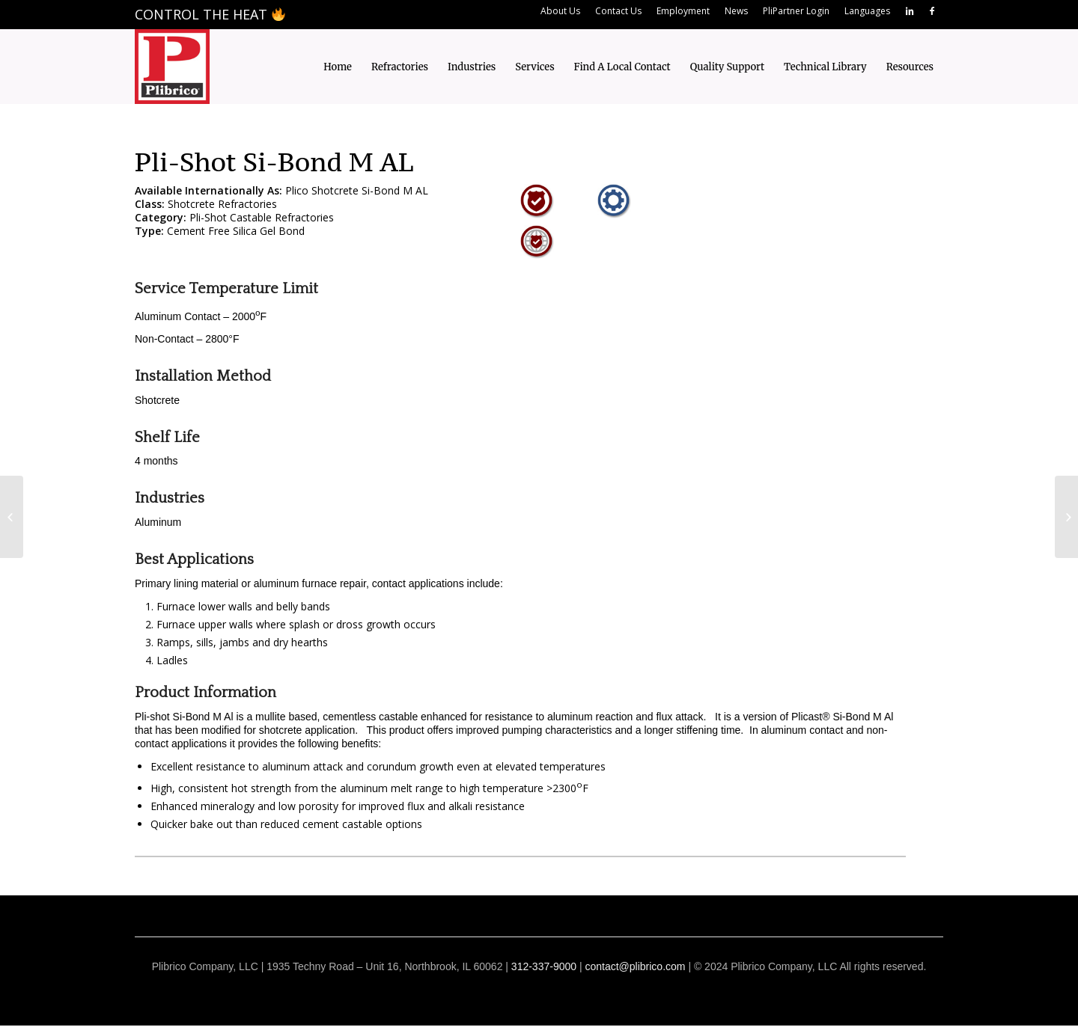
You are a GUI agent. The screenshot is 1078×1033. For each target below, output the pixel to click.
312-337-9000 (543, 966)
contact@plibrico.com (635, 966)
